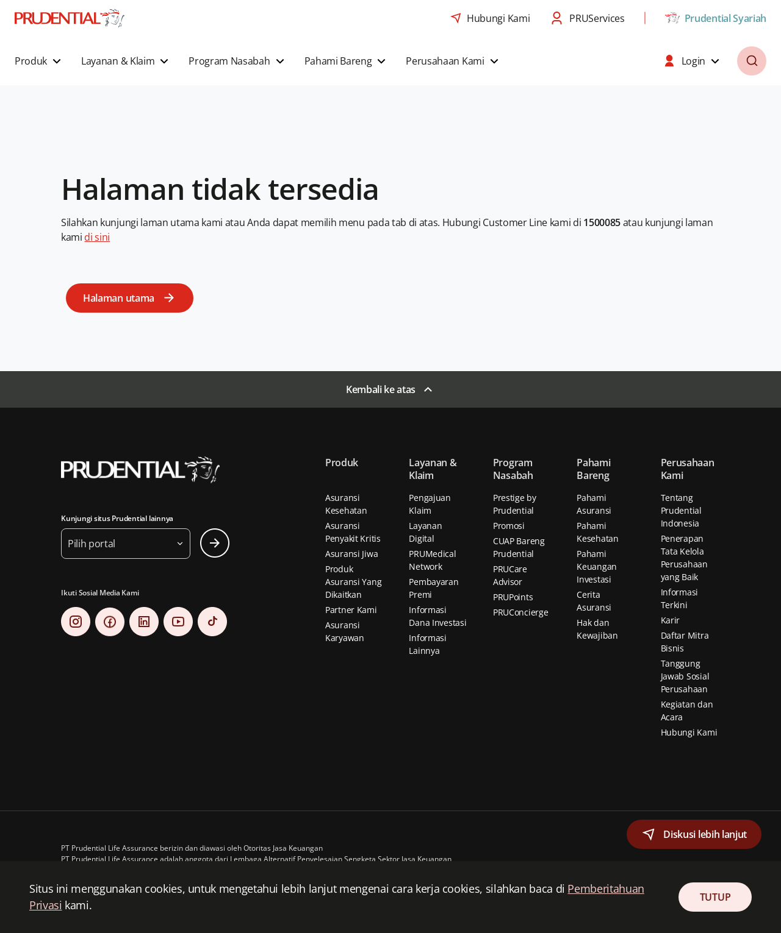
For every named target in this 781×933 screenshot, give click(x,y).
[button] (39, 61)
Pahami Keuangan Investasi (597, 566)
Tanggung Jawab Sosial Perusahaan (685, 676)
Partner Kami (351, 609)
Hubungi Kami (689, 732)
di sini (97, 237)
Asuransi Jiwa (351, 553)
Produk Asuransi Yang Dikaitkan (353, 581)
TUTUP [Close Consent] (715, 897)
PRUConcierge (521, 612)
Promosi (509, 525)
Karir (670, 620)
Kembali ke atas (381, 389)
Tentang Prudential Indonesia (681, 510)
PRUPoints (513, 597)
